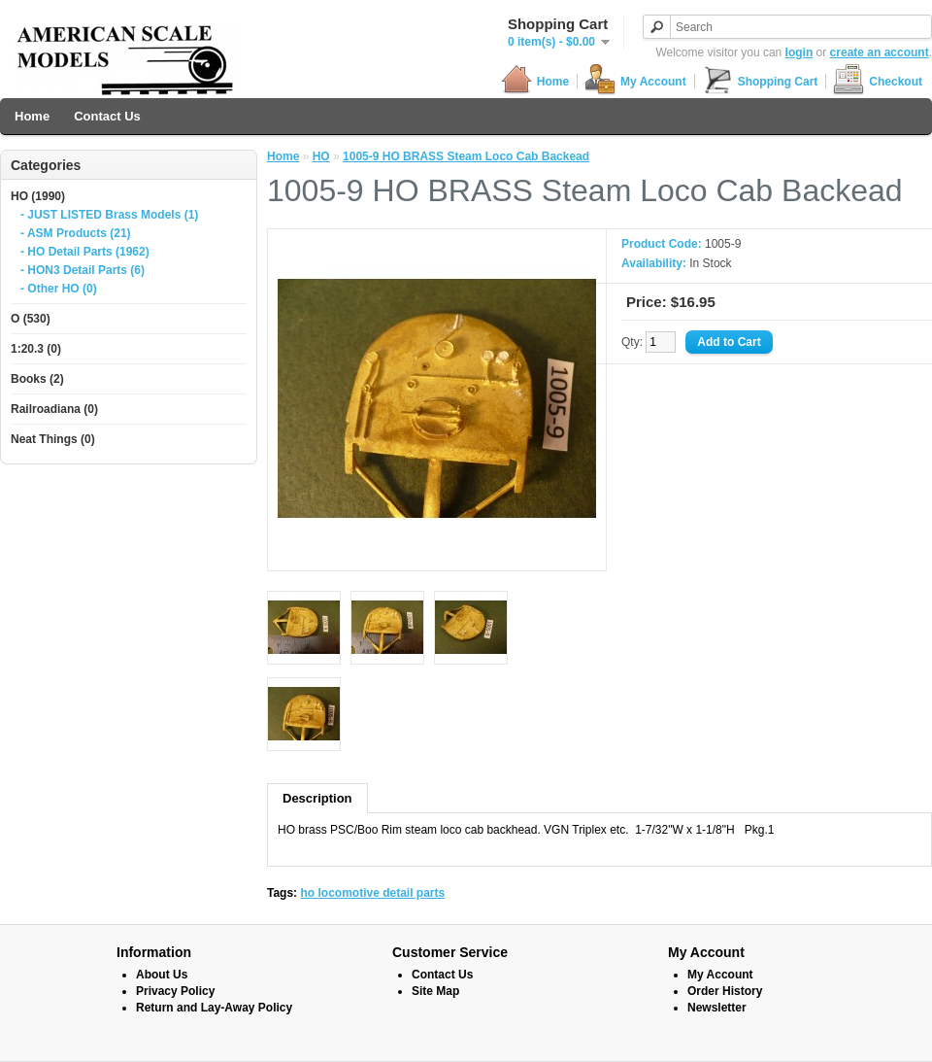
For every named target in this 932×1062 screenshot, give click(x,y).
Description (317, 798)
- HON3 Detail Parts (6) (82, 270)
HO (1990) (38, 196)
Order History (724, 991)
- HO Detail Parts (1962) (85, 251)
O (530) (30, 318)
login (799, 52)
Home (535, 81)
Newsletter (717, 1007)
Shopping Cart (760, 81)
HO (321, 156)
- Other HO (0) (58, 288)
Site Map (435, 991)
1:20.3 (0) (36, 349)
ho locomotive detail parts (372, 893)
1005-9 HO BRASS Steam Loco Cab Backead (466, 156)
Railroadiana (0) (54, 409)
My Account (635, 81)
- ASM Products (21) (75, 233)
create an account (879, 52)
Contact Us (107, 116)
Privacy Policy (175, 991)
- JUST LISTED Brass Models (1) (109, 215)
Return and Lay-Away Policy (214, 1007)
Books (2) (37, 379)
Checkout (877, 81)
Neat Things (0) (53, 439)
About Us (161, 974)
